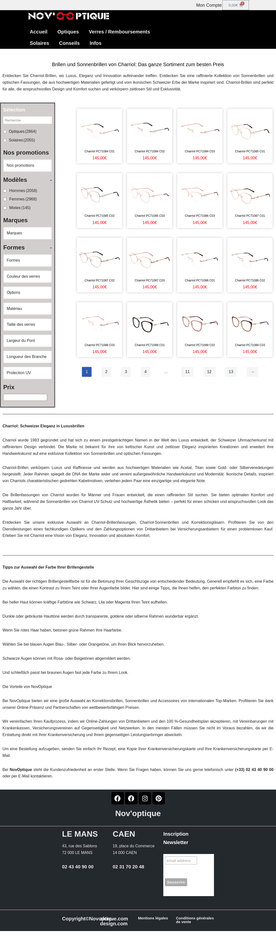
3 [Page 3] (126, 372)
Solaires (39, 43)
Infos (96, 43)
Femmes (23, 200)
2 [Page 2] (106, 372)
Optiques (68, 31)
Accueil (38, 31)
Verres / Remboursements (119, 31)
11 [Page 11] (187, 372)
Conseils (69, 43)
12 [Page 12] (209, 372)
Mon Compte (209, 5)
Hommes (23, 191)
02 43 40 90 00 (78, 871)
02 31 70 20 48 (128, 871)
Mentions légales (153, 923)
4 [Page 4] (145, 372)
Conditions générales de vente (195, 925)
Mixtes (20, 209)
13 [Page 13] (231, 372)
